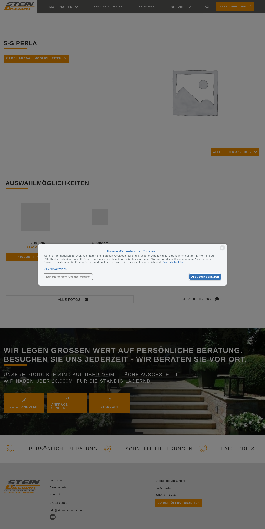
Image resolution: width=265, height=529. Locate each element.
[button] (55, 268)
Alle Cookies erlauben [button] (204, 276)
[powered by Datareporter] (222, 250)
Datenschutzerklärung (174, 262)
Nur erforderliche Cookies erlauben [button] (68, 276)
